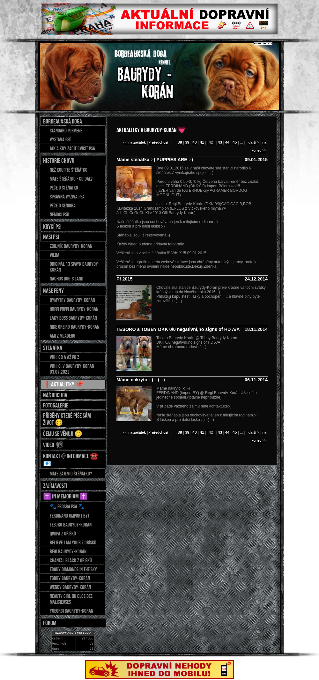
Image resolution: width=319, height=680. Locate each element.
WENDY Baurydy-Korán (70, 587)
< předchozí (158, 142)
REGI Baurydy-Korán (68, 551)
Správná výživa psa (67, 196)
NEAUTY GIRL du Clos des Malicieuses (71, 599)
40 (194, 142)
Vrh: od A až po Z (64, 357)
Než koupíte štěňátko (68, 170)
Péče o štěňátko (64, 188)
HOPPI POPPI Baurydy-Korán (74, 309)
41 (202, 142)
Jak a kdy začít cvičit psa (72, 148)
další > (254, 142)
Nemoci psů (59, 214)
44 (227, 142)
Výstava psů (60, 139)
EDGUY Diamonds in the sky (73, 569)
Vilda (54, 255)
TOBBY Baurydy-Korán (70, 578)
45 (235, 142)
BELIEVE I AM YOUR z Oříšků (73, 542)
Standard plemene (66, 130)
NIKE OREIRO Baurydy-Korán (74, 327)
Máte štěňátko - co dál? (71, 179)
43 (220, 142)
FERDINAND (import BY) (69, 516)
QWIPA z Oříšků (63, 533)
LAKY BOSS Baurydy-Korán (73, 318)
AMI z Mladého (62, 336)
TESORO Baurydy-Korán (71, 524)
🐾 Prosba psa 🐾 (67, 506)
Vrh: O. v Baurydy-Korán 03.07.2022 (72, 369)
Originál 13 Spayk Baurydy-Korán (75, 267)
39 (187, 142)
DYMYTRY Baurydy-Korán (72, 300)
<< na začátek (134, 142)
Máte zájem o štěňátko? (71, 473)
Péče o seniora (63, 205)
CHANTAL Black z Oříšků (71, 560)
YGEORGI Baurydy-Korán (71, 611)
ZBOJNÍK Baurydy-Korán (71, 246)
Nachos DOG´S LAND (66, 278)
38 (180, 142)
